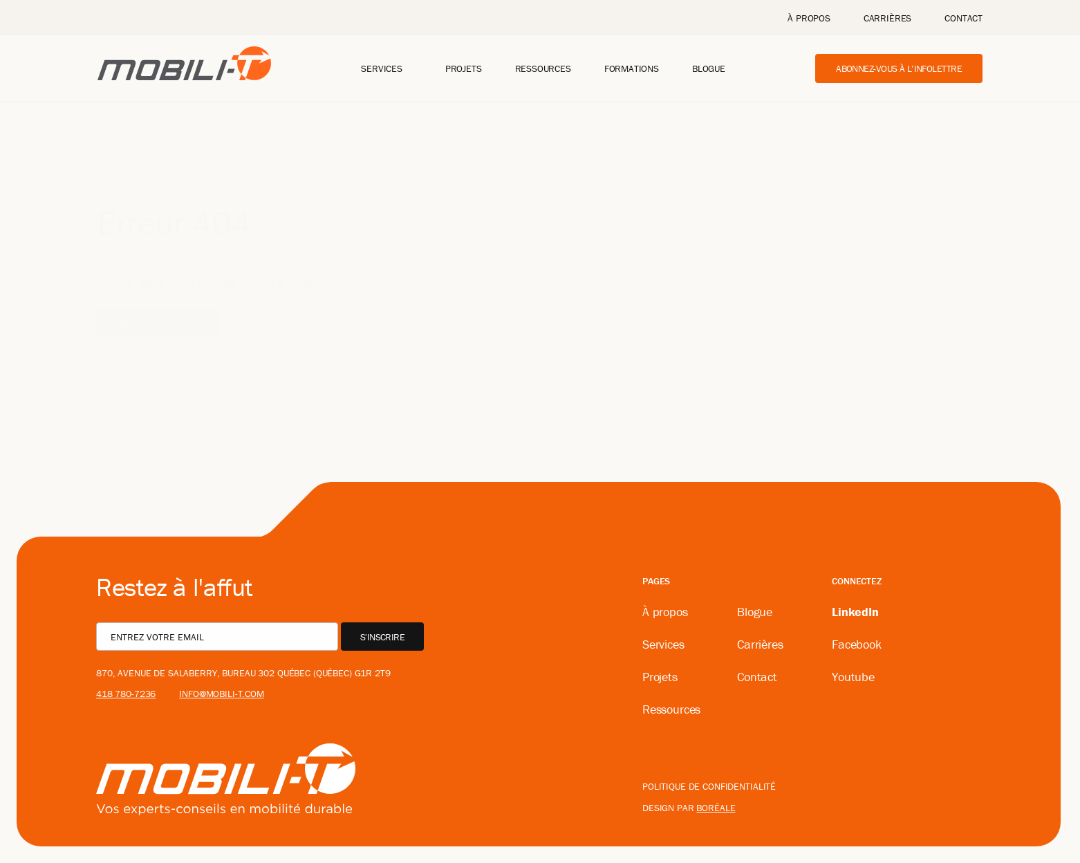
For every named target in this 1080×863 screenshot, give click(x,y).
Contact (963, 18)
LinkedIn (855, 612)
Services (381, 68)
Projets (463, 68)
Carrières (887, 18)
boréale (715, 807)
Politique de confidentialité (709, 786)
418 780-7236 (126, 693)
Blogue (708, 68)
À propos (809, 18)
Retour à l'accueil (158, 301)
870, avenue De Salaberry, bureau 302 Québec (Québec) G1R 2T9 (243, 673)
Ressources (543, 68)
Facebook (857, 644)
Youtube (853, 677)
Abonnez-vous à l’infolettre (899, 68)
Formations (631, 68)
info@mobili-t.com (221, 693)
